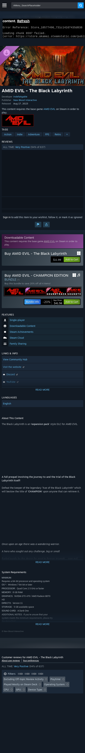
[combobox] (44, 5)
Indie (20, 136)
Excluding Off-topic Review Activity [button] (24, 681)
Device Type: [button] (35, 691)
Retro (58, 136)
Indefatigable (20, 98)
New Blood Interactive (25, 102)
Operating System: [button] (54, 686)
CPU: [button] (6, 691)
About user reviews (11, 662)
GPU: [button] (18, 691)
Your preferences (31, 662)
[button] (42, 149)
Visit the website (14, 368)
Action (7, 136)
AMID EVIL (49, 111)
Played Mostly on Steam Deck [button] (20, 686)
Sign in (7, 219)
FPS (47, 136)
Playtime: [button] (55, 681)
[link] (52, 304)
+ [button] (67, 136)
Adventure (34, 136)
